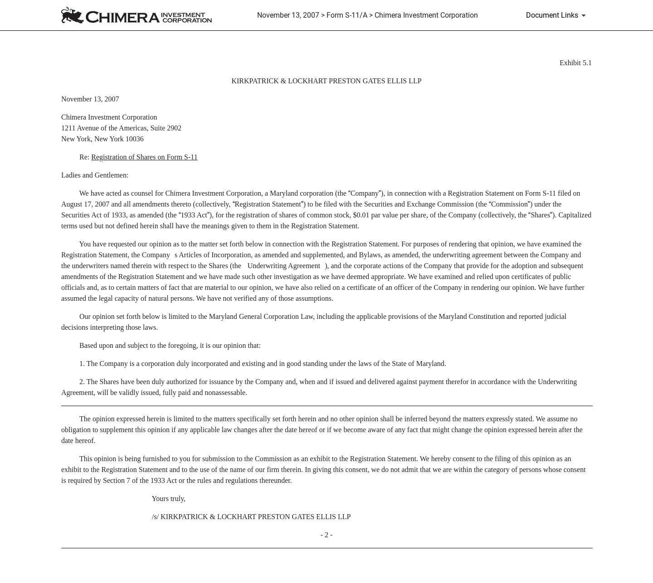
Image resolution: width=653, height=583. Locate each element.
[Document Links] (557, 15)
